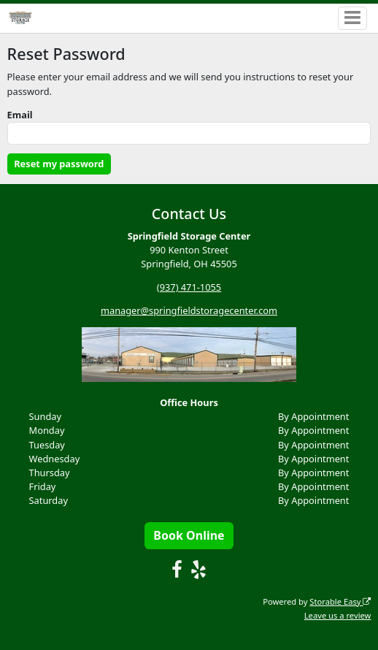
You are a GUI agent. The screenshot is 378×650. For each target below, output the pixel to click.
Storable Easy (340, 601)
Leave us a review (337, 615)
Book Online (188, 535)
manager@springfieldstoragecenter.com (189, 310)
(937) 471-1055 (189, 287)
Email (20, 114)
